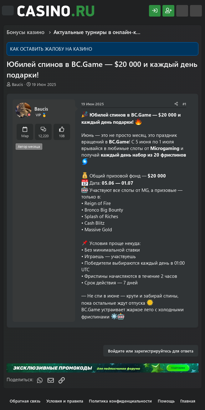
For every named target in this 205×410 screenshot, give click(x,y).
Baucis (17, 84)
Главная (187, 400)
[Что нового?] (182, 11)
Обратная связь (25, 400)
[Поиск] (196, 11)
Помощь (166, 400)
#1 (184, 103)
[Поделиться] (176, 104)
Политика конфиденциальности (120, 400)
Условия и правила (64, 400)
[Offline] (29, 115)
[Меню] (8, 11)
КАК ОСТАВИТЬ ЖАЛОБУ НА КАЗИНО (51, 49)
